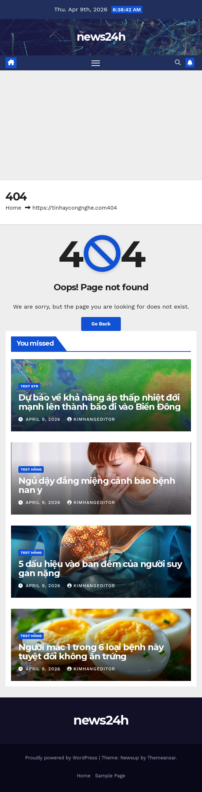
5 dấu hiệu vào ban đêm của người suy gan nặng (100, 568)
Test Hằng (31, 469)
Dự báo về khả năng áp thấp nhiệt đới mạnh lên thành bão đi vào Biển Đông (99, 402)
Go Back (101, 324)
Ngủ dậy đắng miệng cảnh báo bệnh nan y (96, 485)
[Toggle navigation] (96, 63)
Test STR (29, 386)
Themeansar (161, 757)
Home (13, 208)
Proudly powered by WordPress (62, 757)
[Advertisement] (101, 125)
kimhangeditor (91, 419)
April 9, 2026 (44, 419)
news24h (101, 37)
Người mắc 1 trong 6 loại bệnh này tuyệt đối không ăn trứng (90, 652)
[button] (178, 62)
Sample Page (110, 775)
